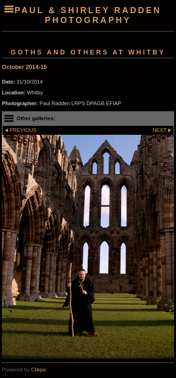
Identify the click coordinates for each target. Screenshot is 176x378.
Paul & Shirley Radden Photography (88, 15)
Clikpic (38, 369)
